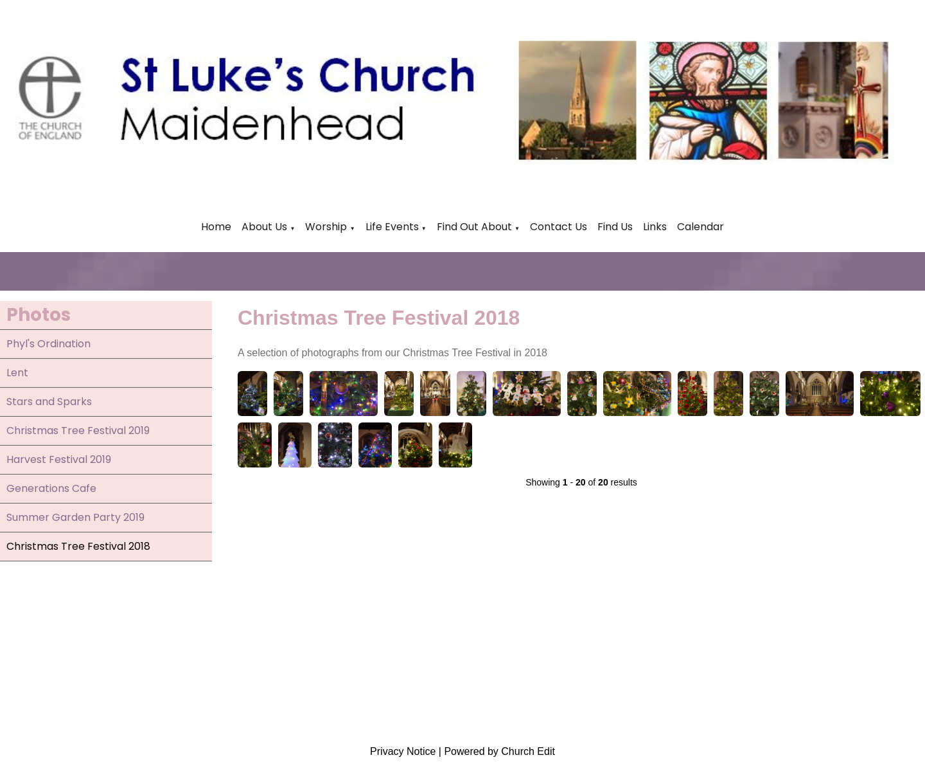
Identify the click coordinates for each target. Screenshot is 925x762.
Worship (326, 226)
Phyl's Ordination (48, 343)
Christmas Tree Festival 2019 (78, 430)
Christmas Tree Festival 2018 (78, 546)
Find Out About (474, 226)
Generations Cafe (51, 488)
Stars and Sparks (49, 401)
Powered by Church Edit (499, 751)
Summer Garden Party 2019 (75, 517)
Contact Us (558, 226)
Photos (38, 314)
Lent (17, 372)
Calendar (700, 226)
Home (216, 226)
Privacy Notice (403, 751)
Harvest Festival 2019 (58, 459)
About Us (264, 226)
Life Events (393, 226)
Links (655, 226)
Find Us (615, 226)
